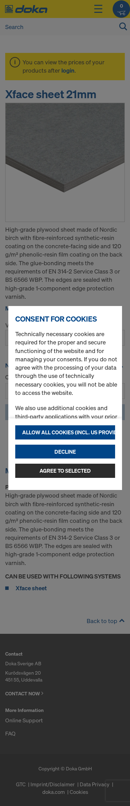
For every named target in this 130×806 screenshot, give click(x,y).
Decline (65, 451)
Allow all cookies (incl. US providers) (68, 432)
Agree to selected (65, 470)
